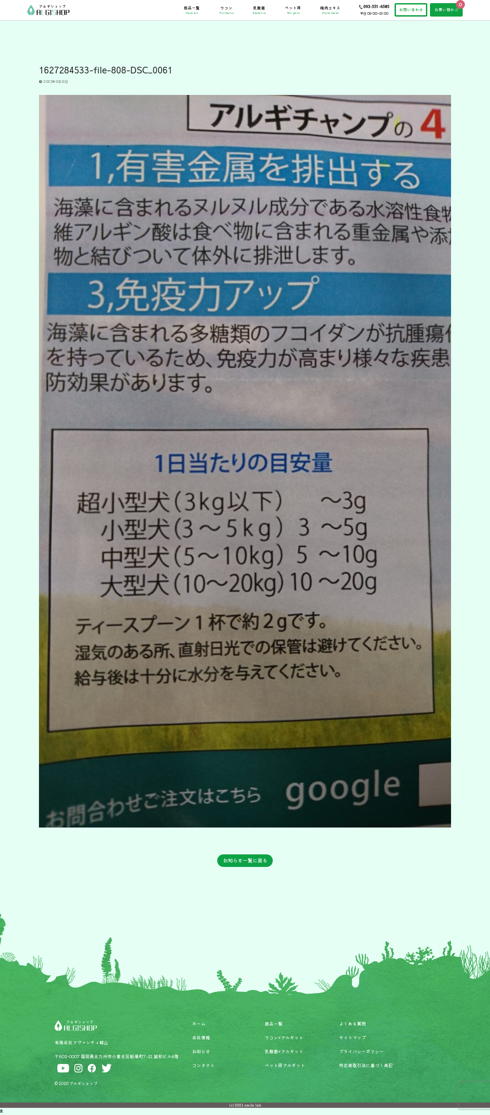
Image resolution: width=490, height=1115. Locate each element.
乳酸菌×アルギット (284, 1051)
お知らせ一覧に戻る (245, 860)
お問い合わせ (411, 9)
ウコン (226, 10)
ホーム (199, 1024)
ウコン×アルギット (284, 1037)
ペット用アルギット (285, 1065)
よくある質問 (352, 1024)
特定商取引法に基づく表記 (366, 1065)
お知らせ (201, 1051)
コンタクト (203, 1065)
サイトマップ (352, 1037)
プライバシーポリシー (361, 1051)
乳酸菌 (259, 10)
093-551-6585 (376, 6)
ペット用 (293, 10)
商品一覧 (192, 10)
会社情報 (201, 1037)
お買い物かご (446, 9)
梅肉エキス (330, 10)
